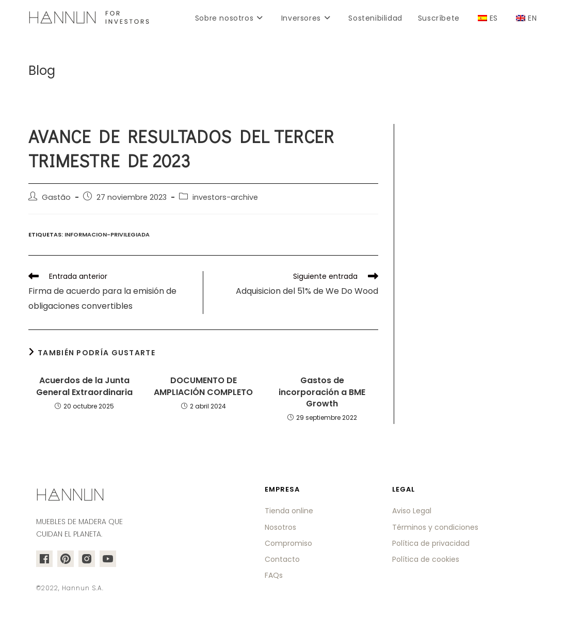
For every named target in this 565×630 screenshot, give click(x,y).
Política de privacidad (431, 543)
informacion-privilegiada (107, 234)
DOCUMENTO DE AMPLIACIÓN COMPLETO (203, 386)
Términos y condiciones (435, 527)
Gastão (56, 197)
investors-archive (225, 197)
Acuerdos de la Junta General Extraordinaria (84, 386)
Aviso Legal (411, 511)
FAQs (274, 575)
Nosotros (280, 527)
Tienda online (289, 511)
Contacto (282, 559)
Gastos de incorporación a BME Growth (322, 392)
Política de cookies (425, 559)
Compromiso (288, 543)
